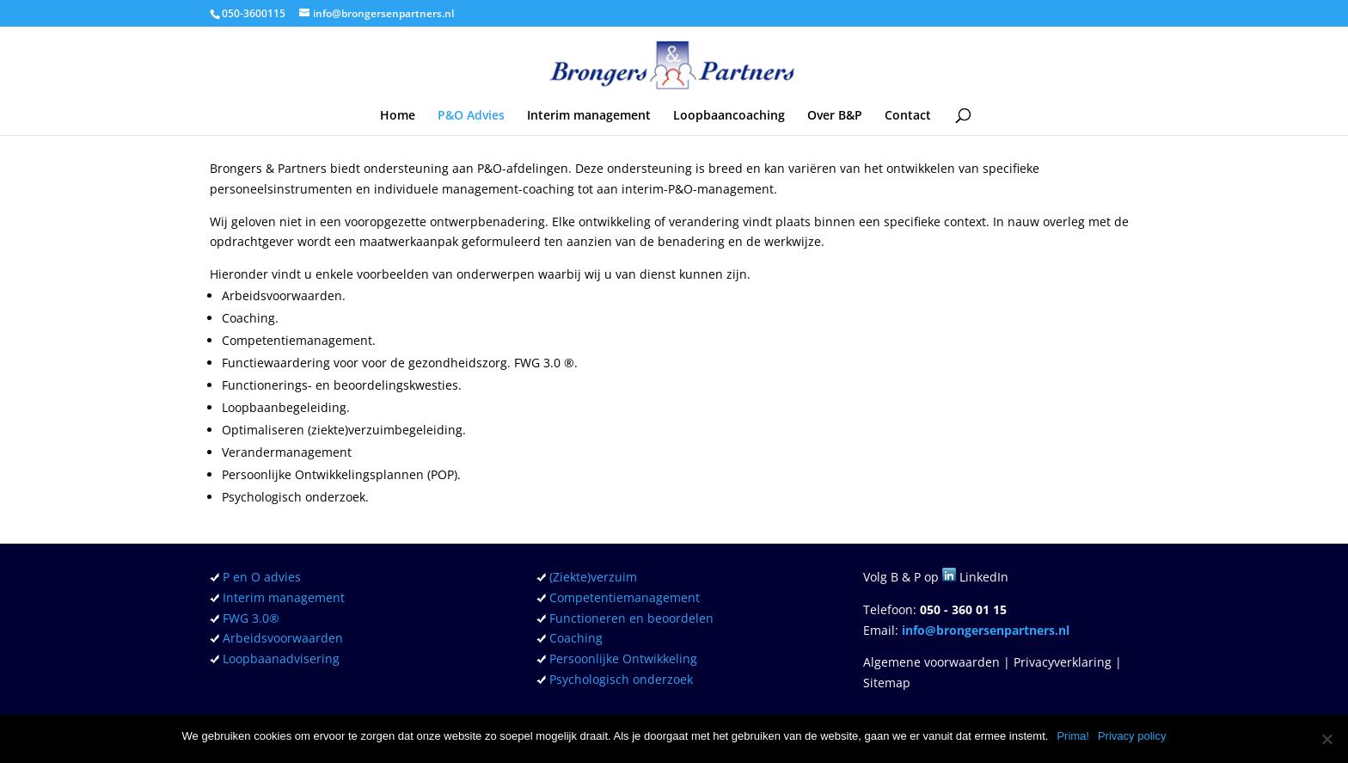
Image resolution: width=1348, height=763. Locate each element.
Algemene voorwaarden (931, 662)
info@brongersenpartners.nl (985, 630)
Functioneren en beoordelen (631, 618)
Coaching (576, 638)
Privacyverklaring (1063, 662)
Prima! (1073, 735)
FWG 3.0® (249, 618)
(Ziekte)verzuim (593, 577)
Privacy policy (1132, 735)
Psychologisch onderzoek (621, 679)
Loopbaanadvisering (281, 658)
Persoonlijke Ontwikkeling (623, 658)
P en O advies (262, 577)
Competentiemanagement (624, 597)
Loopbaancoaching (729, 116)
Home (397, 116)
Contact (908, 116)
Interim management (589, 116)
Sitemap (886, 682)
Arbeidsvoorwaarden (283, 638)
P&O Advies (471, 116)
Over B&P (834, 116)
